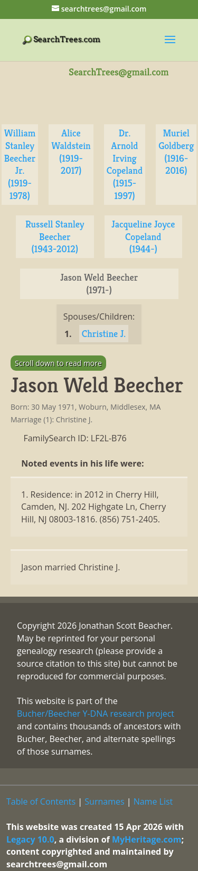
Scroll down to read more (58, 363)
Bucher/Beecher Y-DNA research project (95, 713)
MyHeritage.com (147, 839)
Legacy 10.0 (30, 839)
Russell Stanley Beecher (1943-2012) (54, 236)
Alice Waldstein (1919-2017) (71, 151)
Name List (153, 801)
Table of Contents (41, 801)
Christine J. (104, 334)
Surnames (104, 801)
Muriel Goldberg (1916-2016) (176, 151)
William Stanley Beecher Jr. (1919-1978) (19, 164)
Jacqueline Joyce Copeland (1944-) (143, 236)
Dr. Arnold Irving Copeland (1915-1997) (125, 164)
